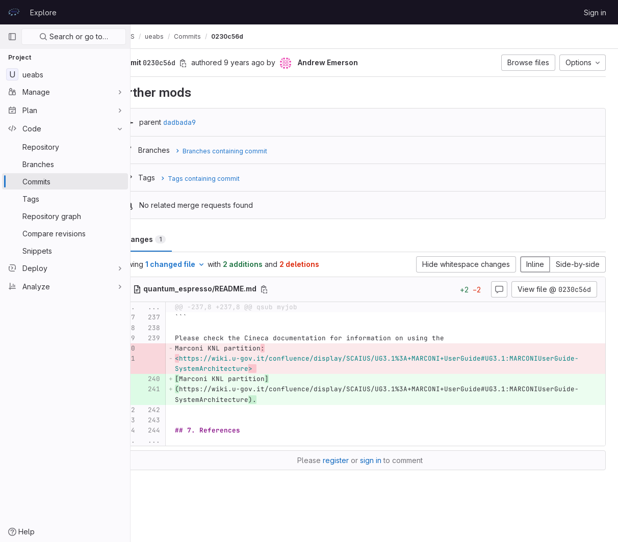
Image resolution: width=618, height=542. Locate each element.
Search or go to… (73, 36)
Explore (43, 12)
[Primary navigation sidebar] (12, 37)
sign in (385, 481)
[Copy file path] (293, 289)
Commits (215, 36)
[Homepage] (14, 12)
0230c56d (256, 36)
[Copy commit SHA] (211, 63)
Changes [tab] (171, 239)
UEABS (153, 36)
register (350, 481)
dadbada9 (208, 122)
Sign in (595, 12)
